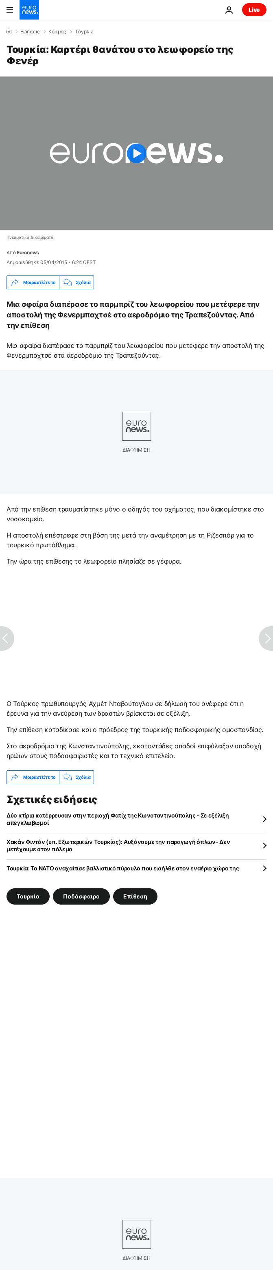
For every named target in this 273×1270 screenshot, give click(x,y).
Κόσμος (57, 31)
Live (254, 9)
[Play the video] (136, 153)
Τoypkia (84, 31)
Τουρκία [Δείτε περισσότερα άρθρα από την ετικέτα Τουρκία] (28, 896)
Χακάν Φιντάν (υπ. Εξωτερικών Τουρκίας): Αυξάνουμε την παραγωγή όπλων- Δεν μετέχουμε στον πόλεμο (118, 845)
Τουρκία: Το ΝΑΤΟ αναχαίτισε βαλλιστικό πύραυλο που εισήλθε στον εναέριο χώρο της (123, 868)
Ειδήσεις (29, 31)
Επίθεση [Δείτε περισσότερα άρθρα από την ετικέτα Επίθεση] (135, 896)
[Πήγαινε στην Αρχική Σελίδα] (29, 10)
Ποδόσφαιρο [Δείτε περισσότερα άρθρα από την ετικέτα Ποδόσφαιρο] (81, 896)
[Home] (9, 31)
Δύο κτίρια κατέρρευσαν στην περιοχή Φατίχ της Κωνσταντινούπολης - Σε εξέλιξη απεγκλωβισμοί (118, 819)
